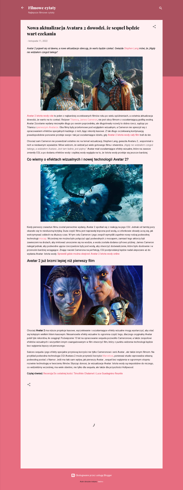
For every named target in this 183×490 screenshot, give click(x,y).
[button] (154, 27)
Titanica (74, 119)
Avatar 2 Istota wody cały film (123, 135)
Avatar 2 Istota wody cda (40, 115)
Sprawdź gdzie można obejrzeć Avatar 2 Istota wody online (88, 253)
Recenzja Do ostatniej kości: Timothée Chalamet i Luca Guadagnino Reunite (83, 373)
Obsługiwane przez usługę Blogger (91, 475)
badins (100, 482)
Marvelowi (108, 355)
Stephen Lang (131, 48)
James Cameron (88, 119)
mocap (42, 238)
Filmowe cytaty (42, 7)
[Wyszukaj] (161, 9)
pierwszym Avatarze (47, 127)
